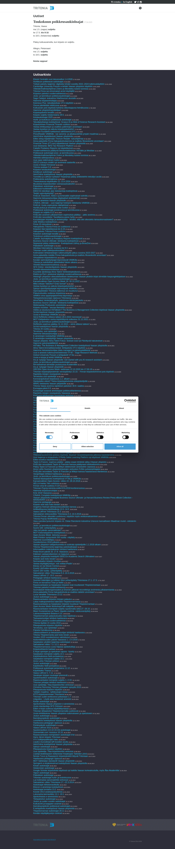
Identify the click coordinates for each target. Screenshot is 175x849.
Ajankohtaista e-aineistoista (45, 796)
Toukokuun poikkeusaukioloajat (47, 236)
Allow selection (87, 447)
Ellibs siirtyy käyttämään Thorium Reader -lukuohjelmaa (58, 139)
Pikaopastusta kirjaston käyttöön (47, 625)
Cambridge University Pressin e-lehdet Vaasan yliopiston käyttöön (63, 86)
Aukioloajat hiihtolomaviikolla (46, 785)
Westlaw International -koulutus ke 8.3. (50, 248)
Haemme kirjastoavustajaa (45, 490)
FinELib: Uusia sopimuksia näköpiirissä (51, 205)
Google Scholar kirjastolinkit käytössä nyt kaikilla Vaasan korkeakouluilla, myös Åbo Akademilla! (76, 770)
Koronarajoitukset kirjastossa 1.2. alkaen (51, 379)
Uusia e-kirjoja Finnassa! (44, 165)
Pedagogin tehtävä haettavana (47, 578)
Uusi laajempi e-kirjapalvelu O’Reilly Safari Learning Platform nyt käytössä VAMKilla (71, 457)
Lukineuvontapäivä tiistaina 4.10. (48, 613)
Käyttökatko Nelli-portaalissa (46, 666)
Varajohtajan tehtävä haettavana (47, 474)
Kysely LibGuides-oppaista (45, 568)
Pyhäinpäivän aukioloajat (44, 725)
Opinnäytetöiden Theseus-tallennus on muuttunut (55, 291)
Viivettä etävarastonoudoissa (46, 265)
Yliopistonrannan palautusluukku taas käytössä (54, 616)
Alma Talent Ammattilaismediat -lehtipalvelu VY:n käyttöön (59, 348)
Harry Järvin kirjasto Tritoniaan (47, 737)
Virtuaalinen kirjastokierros (45, 257)
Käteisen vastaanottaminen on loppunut (51, 554)
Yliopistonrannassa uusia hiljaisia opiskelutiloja (54, 647)
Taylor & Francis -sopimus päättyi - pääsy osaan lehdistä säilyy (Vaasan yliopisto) (69, 462)
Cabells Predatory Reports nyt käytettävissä (53, 148)
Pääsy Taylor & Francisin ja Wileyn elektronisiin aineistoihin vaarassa (64, 467)
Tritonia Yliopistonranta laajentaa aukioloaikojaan (55, 547)
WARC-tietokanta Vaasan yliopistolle (49, 383)
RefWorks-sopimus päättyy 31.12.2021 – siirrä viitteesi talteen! (61, 324)
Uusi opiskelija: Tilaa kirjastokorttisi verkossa (53, 751)
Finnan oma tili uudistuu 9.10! (46, 486)
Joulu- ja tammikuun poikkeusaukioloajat (51, 96)
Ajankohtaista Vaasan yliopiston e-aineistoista (53, 704)
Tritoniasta (57, 1)
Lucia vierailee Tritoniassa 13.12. (48, 594)
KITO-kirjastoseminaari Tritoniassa (48, 694)
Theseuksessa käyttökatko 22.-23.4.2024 (51, 181)
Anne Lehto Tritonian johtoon (46, 661)
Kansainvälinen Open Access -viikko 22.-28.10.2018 (56, 481)
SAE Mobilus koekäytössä (45, 222)
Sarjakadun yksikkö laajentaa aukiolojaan (51, 642)
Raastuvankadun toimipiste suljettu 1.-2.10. (52, 680)
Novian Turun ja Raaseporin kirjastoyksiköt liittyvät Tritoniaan (60, 756)
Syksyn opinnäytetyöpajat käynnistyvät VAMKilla (55, 288)
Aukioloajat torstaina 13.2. (45, 789)
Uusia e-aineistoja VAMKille (45, 314)
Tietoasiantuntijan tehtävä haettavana (50, 618)
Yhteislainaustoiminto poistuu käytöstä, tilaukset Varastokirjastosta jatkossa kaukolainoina (73, 455)
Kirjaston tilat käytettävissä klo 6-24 (49, 229)
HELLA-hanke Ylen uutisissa (46, 483)
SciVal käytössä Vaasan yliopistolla (49, 312)
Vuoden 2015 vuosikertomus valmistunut (51, 637)
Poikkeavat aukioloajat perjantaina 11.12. (51, 668)
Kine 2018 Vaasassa (42, 493)
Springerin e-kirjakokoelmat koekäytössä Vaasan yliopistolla (60, 763)
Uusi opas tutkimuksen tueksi (46, 160)
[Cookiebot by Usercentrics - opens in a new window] (126, 400)
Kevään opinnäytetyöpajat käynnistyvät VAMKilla (55, 260)
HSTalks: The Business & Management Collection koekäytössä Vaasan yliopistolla (70, 345)
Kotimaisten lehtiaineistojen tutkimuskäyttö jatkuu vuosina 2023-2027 (64, 253)
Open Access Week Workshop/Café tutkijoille (53, 606)
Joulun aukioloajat (41, 597)
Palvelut (31, 1)
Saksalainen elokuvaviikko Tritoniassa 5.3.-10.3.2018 (57, 514)
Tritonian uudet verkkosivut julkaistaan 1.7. (52, 697)
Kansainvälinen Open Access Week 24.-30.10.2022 (56, 281)
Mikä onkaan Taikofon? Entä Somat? (50, 284)
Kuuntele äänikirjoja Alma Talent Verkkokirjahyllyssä (56, 272)
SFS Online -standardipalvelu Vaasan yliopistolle (55, 267)
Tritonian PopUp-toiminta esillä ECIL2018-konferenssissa (59, 488)
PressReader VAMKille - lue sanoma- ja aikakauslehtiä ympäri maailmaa (65, 134)
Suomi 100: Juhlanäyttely (44, 528)
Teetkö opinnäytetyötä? (43, 193)
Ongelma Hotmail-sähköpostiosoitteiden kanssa (54, 507)
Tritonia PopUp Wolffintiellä (45, 519)
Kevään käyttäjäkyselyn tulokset (47, 813)
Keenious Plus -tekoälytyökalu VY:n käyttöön (53, 103)
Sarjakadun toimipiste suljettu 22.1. (49, 654)
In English (127, 2)
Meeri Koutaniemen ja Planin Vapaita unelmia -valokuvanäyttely (62, 611)
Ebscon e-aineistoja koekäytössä (48, 787)
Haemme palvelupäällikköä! (45, 343)
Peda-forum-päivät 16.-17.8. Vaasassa (50, 552)
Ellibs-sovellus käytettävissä (45, 460)
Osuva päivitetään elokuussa (46, 105)
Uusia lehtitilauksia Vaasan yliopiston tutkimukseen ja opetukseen (62, 713)
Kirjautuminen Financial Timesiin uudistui (51, 124)
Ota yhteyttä (44, 1)
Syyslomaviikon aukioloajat (45, 678)
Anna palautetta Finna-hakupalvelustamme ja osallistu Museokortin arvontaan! (68, 141)
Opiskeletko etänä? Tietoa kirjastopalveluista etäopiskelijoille (60, 381)
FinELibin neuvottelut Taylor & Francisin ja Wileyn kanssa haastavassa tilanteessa (70, 471)
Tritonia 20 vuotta (41, 329)
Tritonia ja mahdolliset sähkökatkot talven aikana (55, 262)
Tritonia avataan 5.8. (42, 167)
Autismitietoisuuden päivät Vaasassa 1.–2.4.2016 (55, 640)
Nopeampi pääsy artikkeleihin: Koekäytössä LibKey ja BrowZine (62, 243)
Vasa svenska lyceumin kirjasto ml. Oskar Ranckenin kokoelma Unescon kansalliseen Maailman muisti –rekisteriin (84, 521)
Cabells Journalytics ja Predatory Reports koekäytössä (58, 238)
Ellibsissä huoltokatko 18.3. (45, 188)
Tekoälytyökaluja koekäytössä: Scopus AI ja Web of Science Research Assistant (69, 122)
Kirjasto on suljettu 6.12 (43, 212)
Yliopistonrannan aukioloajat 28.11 (48, 811)
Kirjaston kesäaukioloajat (44, 169)
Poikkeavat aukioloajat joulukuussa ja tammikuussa (56, 210)
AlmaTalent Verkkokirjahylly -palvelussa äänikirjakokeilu (58, 300)
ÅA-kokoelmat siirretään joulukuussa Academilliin (55, 364)
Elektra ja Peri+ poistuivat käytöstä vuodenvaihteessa (57, 274)
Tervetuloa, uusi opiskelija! (45, 331)
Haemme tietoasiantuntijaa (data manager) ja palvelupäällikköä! (62, 350)
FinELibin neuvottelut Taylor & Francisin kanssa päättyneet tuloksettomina (66, 464)
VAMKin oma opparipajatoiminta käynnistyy (52, 295)
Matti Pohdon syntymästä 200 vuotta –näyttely (54, 537)
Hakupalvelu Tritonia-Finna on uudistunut (51, 227)
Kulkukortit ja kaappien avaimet (47, 804)
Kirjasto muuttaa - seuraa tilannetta (49, 307)
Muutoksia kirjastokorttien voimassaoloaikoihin (54, 184)
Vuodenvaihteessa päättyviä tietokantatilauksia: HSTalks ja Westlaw (63, 150)
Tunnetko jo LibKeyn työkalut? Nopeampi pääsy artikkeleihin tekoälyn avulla (67, 177)
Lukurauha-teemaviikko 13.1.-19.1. (49, 794)
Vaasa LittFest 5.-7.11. (43, 673)
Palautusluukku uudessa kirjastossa (49, 293)
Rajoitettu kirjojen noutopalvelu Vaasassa (51, 393)
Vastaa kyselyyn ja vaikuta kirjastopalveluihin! (53, 129)
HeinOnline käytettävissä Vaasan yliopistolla (53, 136)
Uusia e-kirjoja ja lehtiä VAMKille (47, 357)
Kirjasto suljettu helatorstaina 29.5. (48, 115)
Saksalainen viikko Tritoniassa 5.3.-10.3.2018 (53, 573)
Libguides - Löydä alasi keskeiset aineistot (52, 699)
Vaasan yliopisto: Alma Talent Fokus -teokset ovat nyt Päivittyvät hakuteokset (68, 341)
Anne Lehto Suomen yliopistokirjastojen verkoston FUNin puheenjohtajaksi (66, 469)
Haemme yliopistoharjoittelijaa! (47, 110)
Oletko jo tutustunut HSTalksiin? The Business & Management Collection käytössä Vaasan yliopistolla (79, 310)
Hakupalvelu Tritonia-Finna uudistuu (49, 231)
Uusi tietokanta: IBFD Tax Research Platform (53, 146)
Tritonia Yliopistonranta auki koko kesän (51, 635)
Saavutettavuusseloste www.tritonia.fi (44, 840)
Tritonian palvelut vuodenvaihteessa (49, 587)
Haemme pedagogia (42, 502)
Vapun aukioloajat (41, 773)
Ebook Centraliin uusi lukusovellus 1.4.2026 (53, 79)
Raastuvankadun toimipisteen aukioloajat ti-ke (54, 735)
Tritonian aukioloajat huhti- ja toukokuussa (52, 777)
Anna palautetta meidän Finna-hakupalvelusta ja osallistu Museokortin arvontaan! (69, 255)
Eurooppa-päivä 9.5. (42, 388)
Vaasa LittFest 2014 (42, 728)
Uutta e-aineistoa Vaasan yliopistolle (49, 200)
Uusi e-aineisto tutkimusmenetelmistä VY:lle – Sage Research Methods (65, 353)
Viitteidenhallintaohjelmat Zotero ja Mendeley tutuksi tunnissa (60, 89)
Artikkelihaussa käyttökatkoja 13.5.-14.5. (51, 509)
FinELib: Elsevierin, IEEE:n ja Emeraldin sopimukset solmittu (60, 196)
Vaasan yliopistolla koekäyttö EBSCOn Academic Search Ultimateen (64, 556)
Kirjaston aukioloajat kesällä (45, 234)
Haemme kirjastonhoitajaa (45, 101)
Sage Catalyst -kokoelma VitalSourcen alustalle (54, 98)
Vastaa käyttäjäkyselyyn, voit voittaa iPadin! (52, 563)
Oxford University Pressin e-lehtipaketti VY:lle (53, 355)
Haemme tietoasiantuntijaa (45, 334)
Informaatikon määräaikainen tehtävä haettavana (55, 549)
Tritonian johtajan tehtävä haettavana (50, 682)
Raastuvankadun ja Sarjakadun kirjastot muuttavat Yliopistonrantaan (64, 604)
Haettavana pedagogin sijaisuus (47, 723)
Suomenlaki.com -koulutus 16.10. (48, 732)
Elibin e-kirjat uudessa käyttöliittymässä (51, 708)
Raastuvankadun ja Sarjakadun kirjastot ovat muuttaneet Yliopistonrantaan (67, 585)
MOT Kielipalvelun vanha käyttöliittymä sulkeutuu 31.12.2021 (60, 319)
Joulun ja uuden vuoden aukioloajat (49, 801)
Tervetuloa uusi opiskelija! (44, 376)
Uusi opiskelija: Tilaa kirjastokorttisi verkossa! (53, 685)
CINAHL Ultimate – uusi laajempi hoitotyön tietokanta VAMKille (61, 203)
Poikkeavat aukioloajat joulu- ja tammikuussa (53, 153)
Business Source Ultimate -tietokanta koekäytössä (55, 241)
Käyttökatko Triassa (42, 670)
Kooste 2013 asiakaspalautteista (48, 792)
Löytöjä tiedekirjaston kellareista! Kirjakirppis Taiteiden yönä (60, 754)
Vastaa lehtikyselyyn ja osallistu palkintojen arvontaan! (57, 127)
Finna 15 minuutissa (42, 224)
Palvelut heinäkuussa (42, 630)
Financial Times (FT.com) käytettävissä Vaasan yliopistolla (59, 143)
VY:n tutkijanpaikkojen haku (45, 739)
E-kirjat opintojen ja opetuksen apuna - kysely (53, 651)
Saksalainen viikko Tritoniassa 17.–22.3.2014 (53, 782)
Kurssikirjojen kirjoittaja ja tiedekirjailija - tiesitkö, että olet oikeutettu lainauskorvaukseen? (73, 219)
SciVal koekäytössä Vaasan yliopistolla (50, 326)
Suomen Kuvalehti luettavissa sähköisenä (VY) (54, 131)
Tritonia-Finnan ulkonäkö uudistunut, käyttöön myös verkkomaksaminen (65, 516)
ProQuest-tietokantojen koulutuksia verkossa (53, 395)
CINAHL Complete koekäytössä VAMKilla (51, 495)
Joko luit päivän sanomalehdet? (47, 530)
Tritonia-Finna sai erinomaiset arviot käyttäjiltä (54, 91)
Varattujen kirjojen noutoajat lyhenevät (50, 675)
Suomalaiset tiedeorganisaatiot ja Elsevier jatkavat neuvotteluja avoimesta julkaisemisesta (73, 590)
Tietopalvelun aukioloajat (44, 799)
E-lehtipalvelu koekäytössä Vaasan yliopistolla (54, 808)
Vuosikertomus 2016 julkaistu (46, 542)
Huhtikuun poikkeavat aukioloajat (48, 81)
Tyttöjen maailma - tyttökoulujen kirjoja (50, 692)
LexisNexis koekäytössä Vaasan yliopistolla (52, 720)
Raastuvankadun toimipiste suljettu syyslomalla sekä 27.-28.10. (61, 609)
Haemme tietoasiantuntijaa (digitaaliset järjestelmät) (56, 198)
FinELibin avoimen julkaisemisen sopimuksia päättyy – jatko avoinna (64, 215)
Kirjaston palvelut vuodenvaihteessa (49, 93)
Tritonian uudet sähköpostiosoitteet (49, 250)
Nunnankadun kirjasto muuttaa (47, 561)
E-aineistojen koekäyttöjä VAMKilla (49, 336)
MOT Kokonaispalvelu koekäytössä (49, 533)
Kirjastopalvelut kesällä (43, 112)
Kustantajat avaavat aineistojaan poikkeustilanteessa (57, 391)
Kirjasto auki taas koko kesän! (46, 504)
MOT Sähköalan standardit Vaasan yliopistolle (54, 761)
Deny (55, 447)
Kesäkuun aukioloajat (43, 172)
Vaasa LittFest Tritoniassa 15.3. (47, 511)
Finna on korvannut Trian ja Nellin (48, 582)
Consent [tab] (53, 408)
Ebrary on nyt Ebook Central (46, 566)
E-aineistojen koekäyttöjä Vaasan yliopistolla (53, 338)
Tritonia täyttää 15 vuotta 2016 (47, 623)
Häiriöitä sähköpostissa (43, 158)
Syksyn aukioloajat (41, 747)
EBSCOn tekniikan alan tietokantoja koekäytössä (55, 191)
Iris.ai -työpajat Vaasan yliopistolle (48, 367)
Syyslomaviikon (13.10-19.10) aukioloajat (51, 730)
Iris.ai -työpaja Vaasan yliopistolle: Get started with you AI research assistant (67, 360)
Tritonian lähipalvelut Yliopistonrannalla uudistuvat (55, 711)
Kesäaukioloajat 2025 (43, 117)
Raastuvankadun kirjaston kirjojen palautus (52, 599)
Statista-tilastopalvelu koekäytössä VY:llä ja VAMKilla (57, 479)
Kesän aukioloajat (41, 701)
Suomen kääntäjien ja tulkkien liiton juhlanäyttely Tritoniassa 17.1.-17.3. (65, 580)
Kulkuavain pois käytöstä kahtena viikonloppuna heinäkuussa (60, 108)
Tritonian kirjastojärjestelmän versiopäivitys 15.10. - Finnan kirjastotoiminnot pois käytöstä (73, 372)
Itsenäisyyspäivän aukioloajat (46, 718)
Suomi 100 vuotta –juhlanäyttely (47, 571)
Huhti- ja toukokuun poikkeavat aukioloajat (52, 120)
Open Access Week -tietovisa (46, 535)
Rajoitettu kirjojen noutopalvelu (47, 374)
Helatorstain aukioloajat (43, 768)
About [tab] (121, 408)
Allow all (120, 447)
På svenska (116, 2)
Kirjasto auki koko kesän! (44, 559)
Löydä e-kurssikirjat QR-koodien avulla (50, 742)
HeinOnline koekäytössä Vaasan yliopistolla (53, 174)
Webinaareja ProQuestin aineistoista (49, 305)
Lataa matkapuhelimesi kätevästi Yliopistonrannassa (56, 601)
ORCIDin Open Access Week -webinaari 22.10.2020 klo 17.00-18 (62, 369)
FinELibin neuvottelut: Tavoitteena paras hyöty (54, 217)
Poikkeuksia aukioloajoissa (45, 179)
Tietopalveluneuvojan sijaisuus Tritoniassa (52, 298)
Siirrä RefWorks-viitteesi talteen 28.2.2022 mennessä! (57, 317)
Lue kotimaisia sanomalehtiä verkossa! (50, 780)
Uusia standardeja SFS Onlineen (48, 706)
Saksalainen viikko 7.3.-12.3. (46, 644)
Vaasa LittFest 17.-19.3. (44, 575)
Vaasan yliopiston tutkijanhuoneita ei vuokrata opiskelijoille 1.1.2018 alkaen (67, 544)
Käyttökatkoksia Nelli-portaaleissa (48, 656)
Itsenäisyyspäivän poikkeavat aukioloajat (51, 806)
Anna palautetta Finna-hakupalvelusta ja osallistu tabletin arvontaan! (64, 592)
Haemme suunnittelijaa (43, 540)
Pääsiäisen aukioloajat (43, 186)
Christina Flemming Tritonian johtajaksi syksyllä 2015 (57, 687)
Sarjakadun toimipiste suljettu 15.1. (49, 659)
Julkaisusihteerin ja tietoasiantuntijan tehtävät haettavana (59, 632)
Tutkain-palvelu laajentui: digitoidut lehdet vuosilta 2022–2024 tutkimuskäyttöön (69, 84)
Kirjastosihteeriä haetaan (44, 649)
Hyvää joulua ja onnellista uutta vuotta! (50, 208)
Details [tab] (87, 408)
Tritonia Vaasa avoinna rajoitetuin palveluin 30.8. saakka (58, 386)
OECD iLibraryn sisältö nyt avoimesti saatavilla (54, 162)
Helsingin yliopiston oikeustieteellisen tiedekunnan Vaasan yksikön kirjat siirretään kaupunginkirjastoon (79, 276)
